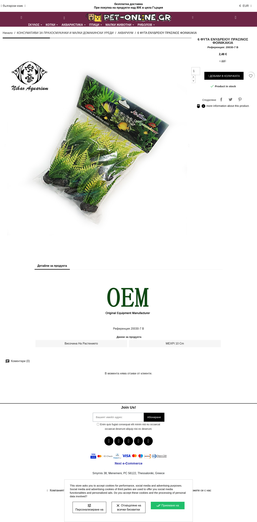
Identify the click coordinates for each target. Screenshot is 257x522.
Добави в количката (224, 75)
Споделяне (221, 99)
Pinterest (239, 99)
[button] (21, 17)
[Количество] (195, 71)
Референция (121, 328)
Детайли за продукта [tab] (52, 265)
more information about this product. (222, 105)
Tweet (230, 99)
